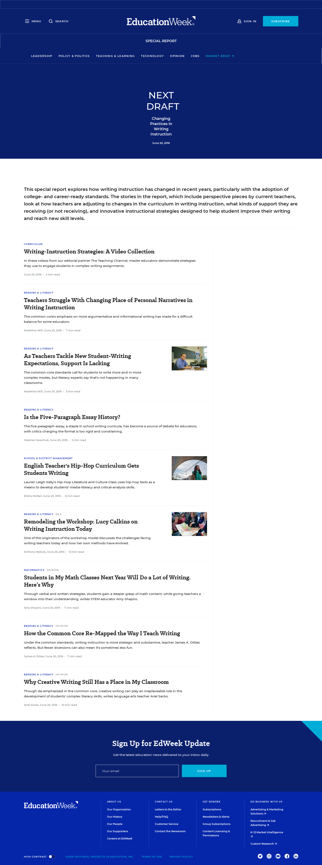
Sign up (204, 771)
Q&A (58, 514)
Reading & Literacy (39, 292)
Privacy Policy (181, 856)
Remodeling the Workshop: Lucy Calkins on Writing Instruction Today (81, 525)
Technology (181, 56)
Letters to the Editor (168, 809)
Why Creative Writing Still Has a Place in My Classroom (96, 682)
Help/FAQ (161, 816)
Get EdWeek (212, 801)
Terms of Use (152, 856)
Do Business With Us (266, 801)
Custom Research (263, 843)
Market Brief (248, 56)
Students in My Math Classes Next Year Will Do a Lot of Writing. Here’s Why (107, 581)
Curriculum (33, 244)
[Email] (137, 771)
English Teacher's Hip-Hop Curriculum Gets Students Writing (81, 469)
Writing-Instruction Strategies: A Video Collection (89, 251)
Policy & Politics (102, 56)
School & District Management (48, 458)
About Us (114, 801)
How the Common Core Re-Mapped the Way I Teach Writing (102, 633)
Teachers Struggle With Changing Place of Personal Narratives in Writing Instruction (108, 303)
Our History (114, 816)
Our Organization (119, 809)
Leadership (70, 56)
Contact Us (164, 801)
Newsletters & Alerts (216, 816)
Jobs (224, 56)
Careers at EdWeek (119, 838)
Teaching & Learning (144, 56)
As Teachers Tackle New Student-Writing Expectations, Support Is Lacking (77, 359)
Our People (114, 824)
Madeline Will (33, 330)
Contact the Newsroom (170, 831)
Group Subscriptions (216, 824)
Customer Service (166, 824)
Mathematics (34, 570)
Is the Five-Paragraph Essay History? (72, 417)
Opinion (206, 56)
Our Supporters (117, 831)
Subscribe (280, 21)
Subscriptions (212, 809)
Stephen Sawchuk (36, 440)
